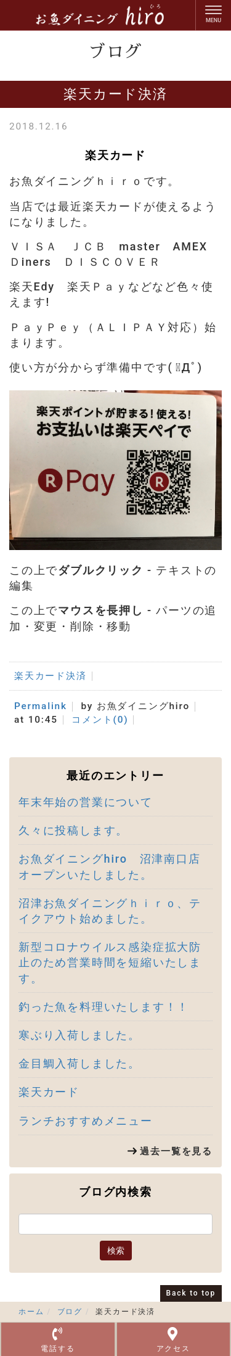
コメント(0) (99, 719)
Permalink (40, 706)
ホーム (31, 1311)
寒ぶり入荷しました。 (79, 1035)
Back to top (191, 1293)
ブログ (70, 1311)
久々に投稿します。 (73, 830)
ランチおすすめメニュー (85, 1120)
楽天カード (48, 1091)
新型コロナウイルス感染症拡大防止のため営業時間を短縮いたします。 (109, 962)
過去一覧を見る (176, 1151)
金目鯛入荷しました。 (79, 1063)
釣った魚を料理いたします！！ (103, 1006)
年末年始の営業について (85, 801)
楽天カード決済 (50, 675)
